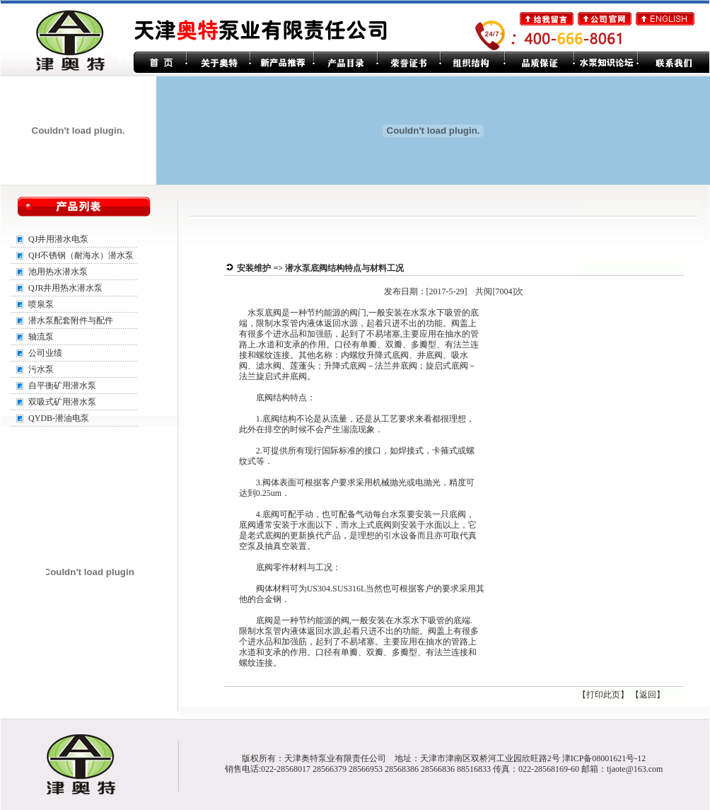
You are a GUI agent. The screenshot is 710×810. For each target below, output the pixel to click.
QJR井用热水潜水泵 (65, 288)
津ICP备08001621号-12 (604, 758)
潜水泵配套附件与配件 (70, 320)
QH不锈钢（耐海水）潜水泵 (81, 255)
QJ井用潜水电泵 (58, 239)
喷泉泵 (41, 304)
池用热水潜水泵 (58, 272)
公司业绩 (45, 353)
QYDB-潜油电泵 (58, 418)
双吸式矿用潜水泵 (62, 402)
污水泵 (41, 369)
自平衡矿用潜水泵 (62, 385)
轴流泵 (41, 337)
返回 (647, 695)
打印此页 (603, 695)
